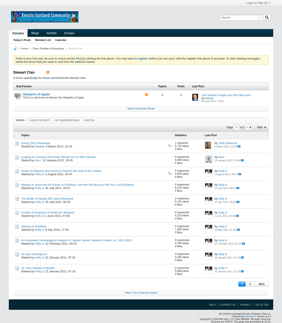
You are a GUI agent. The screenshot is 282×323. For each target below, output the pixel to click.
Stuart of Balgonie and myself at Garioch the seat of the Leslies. (61, 171)
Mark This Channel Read (141, 292)
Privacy (245, 304)
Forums (18, 33)
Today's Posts (22, 40)
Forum (24, 48)
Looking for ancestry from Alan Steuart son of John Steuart (58, 157)
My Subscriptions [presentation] (67, 120)
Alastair (209, 98)
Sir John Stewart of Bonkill (38, 268)
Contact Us (228, 304)
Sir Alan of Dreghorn (34, 254)
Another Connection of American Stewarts (47, 212)
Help (212, 304)
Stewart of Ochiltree (33, 226)
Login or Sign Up (258, 2)
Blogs (35, 33)
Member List (43, 40)
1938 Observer (227, 143)
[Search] (241, 17)
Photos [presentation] (89, 120)
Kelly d (39, 174)
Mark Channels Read (141, 108)
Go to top (262, 304)
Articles (51, 33)
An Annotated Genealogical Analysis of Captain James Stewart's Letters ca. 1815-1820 (76, 240)
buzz (38, 160)
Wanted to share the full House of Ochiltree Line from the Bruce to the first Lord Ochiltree (77, 184)
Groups (69, 33)
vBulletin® (250, 316)
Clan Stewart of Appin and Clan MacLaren (225, 95)
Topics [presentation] (20, 120)
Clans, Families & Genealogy (48, 48)
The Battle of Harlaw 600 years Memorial (47, 198)
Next (261, 284)
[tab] (20, 120)
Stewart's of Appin (36, 94)
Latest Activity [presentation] (40, 120)
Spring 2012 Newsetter (35, 143)
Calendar (61, 40)
